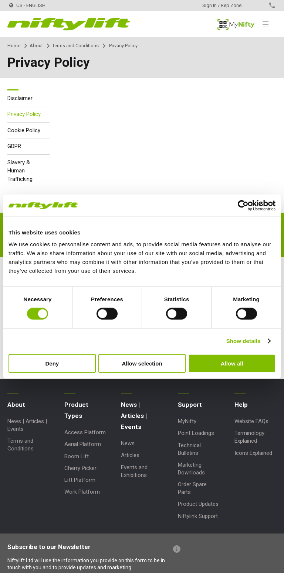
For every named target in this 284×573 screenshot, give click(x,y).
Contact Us (259, 5)
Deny (52, 363)
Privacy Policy (24, 114)
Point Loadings (196, 433)
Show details (243, 341)
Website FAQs (251, 421)
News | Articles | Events (134, 415)
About (36, 45)
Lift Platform (79, 480)
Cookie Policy (23, 130)
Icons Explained (253, 453)
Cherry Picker (80, 468)
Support (190, 404)
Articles (130, 455)
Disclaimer (20, 98)
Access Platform (85, 432)
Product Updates (198, 504)
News (128, 443)
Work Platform (82, 491)
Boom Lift (76, 456)
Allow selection (142, 363)
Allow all (232, 363)
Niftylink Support (198, 516)
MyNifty (235, 24)
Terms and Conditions (75, 45)
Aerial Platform (82, 444)
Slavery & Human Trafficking (20, 170)
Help (241, 404)
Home (13, 45)
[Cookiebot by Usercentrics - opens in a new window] (243, 205)
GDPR (14, 146)
